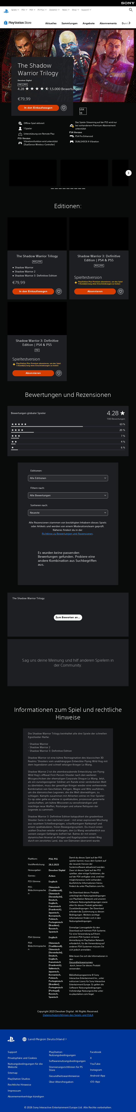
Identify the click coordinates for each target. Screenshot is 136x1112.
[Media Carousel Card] (33, 169)
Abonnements (108, 20)
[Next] (129, 170)
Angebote (89, 20)
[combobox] (68, 475)
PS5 (23, 9)
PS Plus (41, 9)
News (64, 9)
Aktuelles (50, 20)
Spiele (14, 9)
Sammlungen (70, 20)
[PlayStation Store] (18, 19)
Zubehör (53, 9)
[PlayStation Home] (6, 9)
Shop (74, 9)
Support (85, 9)
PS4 (31, 9)
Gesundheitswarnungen (81, 959)
